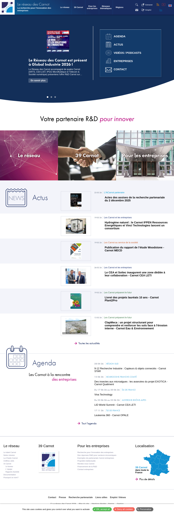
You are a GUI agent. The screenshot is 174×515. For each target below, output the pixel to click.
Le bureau (9, 466)
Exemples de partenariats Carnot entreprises (95, 458)
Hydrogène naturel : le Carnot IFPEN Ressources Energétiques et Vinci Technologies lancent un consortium (136, 225)
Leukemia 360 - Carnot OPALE (111, 415)
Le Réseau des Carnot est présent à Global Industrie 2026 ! (58, 62)
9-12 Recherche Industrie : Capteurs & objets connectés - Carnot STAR (130, 370)
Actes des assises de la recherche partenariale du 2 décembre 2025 (135, 199)
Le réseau (64, 7)
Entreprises (123, 61)
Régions (119, 7)
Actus (118, 44)
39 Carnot (78, 7)
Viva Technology (103, 394)
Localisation (144, 446)
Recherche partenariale (81, 497)
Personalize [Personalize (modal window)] (145, 509)
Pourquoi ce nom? (11, 477)
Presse (62, 497)
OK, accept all (103, 509)
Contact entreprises (85, 469)
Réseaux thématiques (106, 7)
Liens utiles (101, 497)
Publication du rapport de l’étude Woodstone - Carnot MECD (134, 249)
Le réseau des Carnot (33, 4)
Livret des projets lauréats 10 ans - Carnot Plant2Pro (132, 299)
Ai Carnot (7, 464)
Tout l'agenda (89, 423)
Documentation (10, 475)
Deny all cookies (125, 509)
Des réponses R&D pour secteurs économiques (96, 455)
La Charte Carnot (11, 458)
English (170, 5)
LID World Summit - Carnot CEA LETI (115, 405)
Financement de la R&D (87, 467)
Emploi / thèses (118, 497)
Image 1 (47, 97)
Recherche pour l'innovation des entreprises (95, 452)
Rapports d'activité (12, 472)
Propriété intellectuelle (86, 461)
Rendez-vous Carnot (85, 464)
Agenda (119, 36)
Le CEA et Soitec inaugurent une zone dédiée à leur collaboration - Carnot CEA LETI (135, 274)
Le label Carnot (10, 452)
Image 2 (51, 97)
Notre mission (9, 455)
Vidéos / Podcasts (127, 52)
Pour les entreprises (92, 7)
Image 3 (55, 97)
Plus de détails (147, 479)
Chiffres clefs (9, 461)
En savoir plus (38, 80)
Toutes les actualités (89, 343)
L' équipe (9, 469)
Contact (120, 69)
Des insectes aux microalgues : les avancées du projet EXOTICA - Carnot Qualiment (130, 383)
